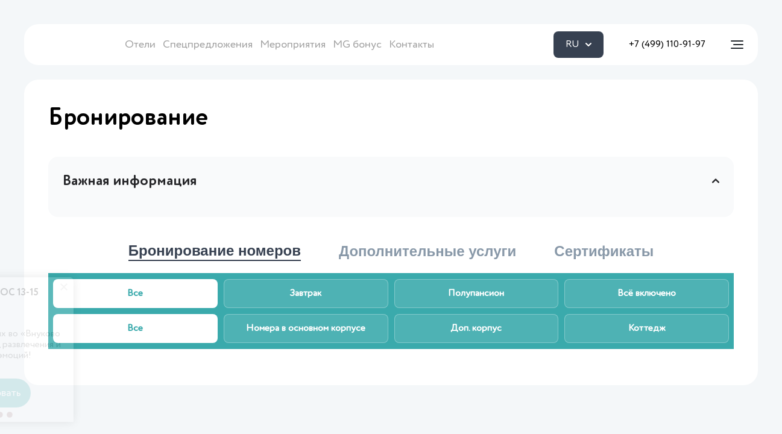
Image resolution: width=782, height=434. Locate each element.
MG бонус (357, 44)
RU (578, 44)
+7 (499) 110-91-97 (667, 44)
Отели (140, 44)
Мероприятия (293, 44)
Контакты (411, 44)
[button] (158, 414)
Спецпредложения (208, 44)
